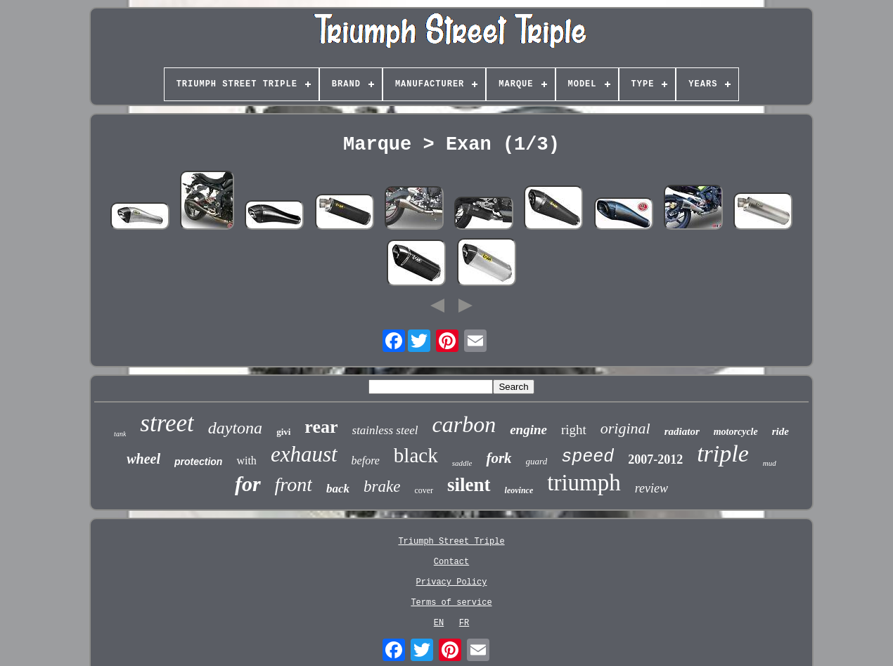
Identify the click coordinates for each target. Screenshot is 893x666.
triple (723, 453)
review (651, 488)
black (416, 455)
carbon (464, 424)
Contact (451, 562)
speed (587, 457)
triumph (584, 482)
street (166, 423)
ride (780, 431)
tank (120, 434)
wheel (143, 458)
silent (469, 484)
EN (439, 623)
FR (464, 623)
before (366, 460)
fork (498, 458)
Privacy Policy (451, 582)
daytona (235, 428)
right (573, 429)
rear (321, 427)
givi (283, 431)
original (625, 428)
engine (528, 429)
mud (769, 463)
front (293, 484)
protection (198, 461)
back (337, 488)
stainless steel (385, 430)
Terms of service (451, 603)
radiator (682, 431)
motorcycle (736, 431)
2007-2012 (655, 459)
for (248, 483)
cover (423, 490)
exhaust (304, 454)
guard (537, 461)
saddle (462, 463)
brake (382, 486)
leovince (519, 490)
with (246, 460)
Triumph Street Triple (451, 542)
